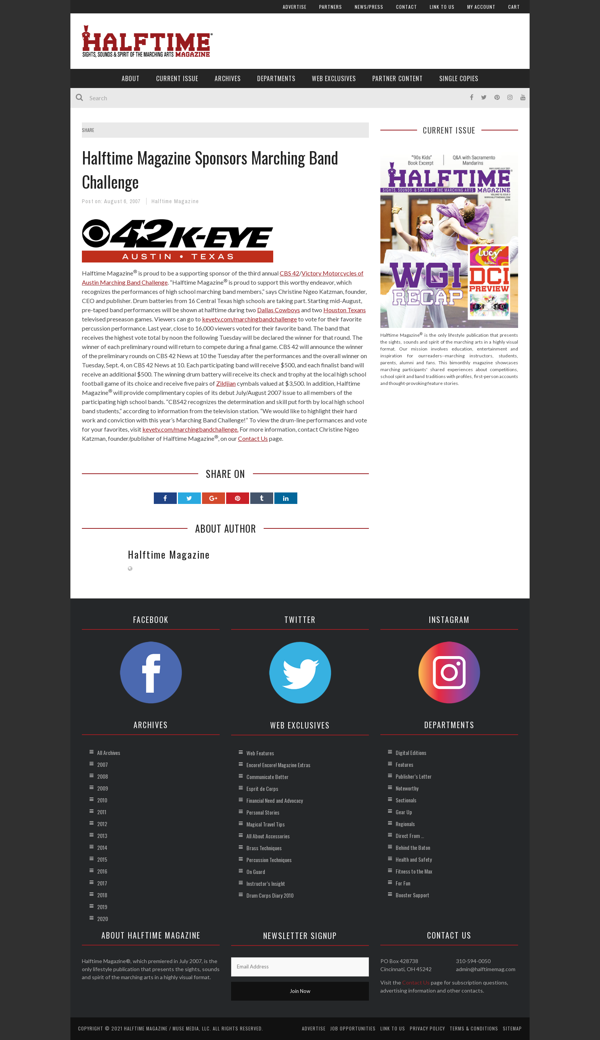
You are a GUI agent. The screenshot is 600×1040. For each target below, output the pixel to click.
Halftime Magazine (175, 201)
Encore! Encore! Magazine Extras (278, 765)
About (131, 78)
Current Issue (177, 78)
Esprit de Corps (262, 788)
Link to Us (442, 6)
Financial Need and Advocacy (274, 800)
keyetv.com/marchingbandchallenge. (190, 429)
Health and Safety (414, 859)
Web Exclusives (334, 78)
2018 (102, 895)
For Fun (403, 883)
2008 (102, 776)
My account (481, 6)
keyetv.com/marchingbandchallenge (249, 319)
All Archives (108, 752)
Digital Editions (411, 752)
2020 (102, 918)
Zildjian (226, 383)
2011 (101, 812)
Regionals (405, 824)
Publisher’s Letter (414, 776)
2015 (102, 859)
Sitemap (512, 1028)
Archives (228, 78)
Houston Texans (344, 309)
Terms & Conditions (474, 1028)
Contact (406, 6)
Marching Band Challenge (133, 282)
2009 (102, 788)
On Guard (255, 871)
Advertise (295, 6)
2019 (102, 907)
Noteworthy (407, 788)
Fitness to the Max (414, 871)
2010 (102, 800)
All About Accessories (268, 836)
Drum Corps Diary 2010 (269, 895)
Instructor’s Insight (265, 883)
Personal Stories (262, 812)
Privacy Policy (427, 1028)
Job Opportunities (353, 1028)
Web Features (260, 753)
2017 (102, 883)
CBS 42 (289, 273)
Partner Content (397, 78)
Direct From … (410, 835)
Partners (330, 6)
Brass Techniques (264, 848)
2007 (102, 764)
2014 (102, 847)
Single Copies (458, 78)
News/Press (369, 6)
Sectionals (406, 800)
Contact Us (253, 438)
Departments (276, 78)
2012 (102, 824)
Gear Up (404, 812)
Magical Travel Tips (265, 824)
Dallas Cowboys (278, 309)
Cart (514, 6)
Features (404, 764)
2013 (102, 835)
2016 (102, 871)
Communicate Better (267, 777)
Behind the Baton (413, 847)
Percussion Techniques (269, 860)
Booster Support (412, 895)
